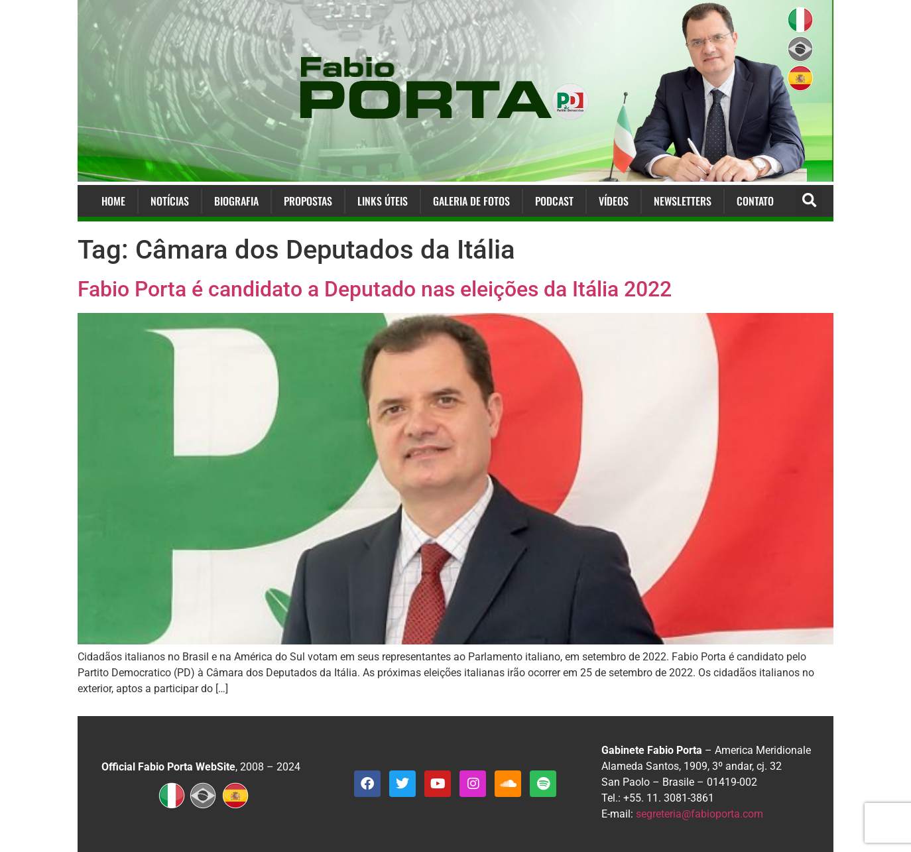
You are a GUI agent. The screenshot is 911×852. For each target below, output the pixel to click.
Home (113, 201)
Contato (755, 201)
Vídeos (614, 201)
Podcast (554, 201)
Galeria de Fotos (471, 201)
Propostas (308, 201)
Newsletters (682, 201)
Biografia (236, 201)
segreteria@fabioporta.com (699, 814)
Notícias (170, 201)
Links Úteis (382, 201)
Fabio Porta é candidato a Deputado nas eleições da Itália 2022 (375, 289)
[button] (809, 201)
